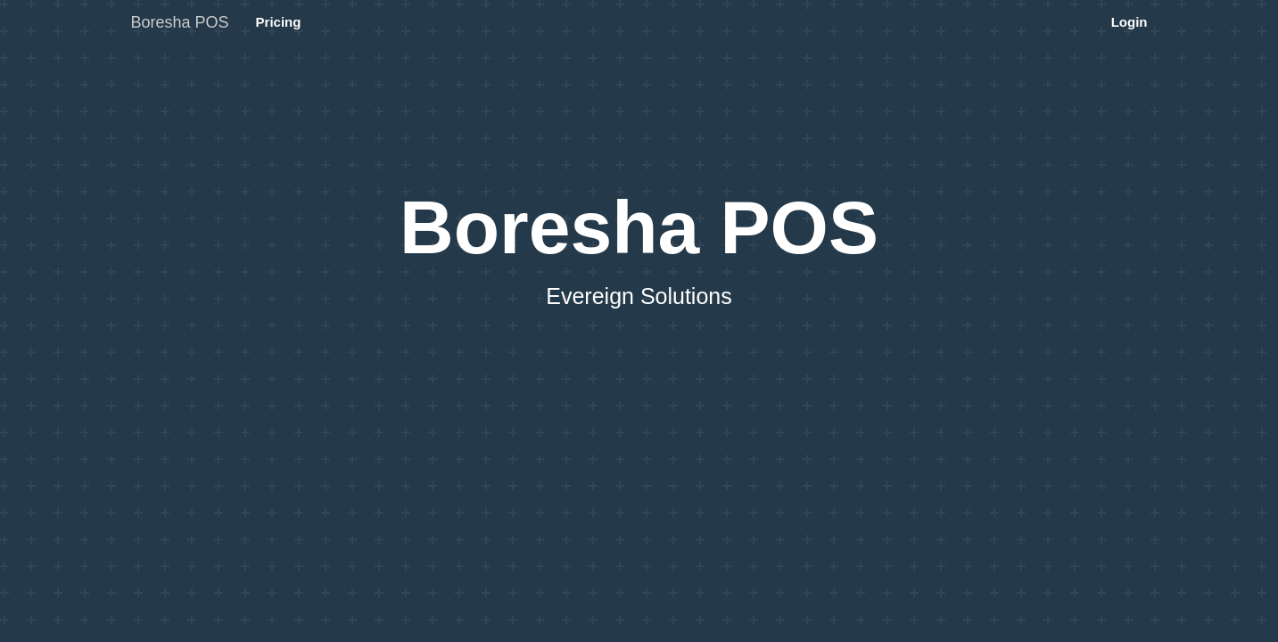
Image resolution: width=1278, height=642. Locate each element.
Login (1129, 21)
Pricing (278, 21)
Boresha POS (180, 22)
